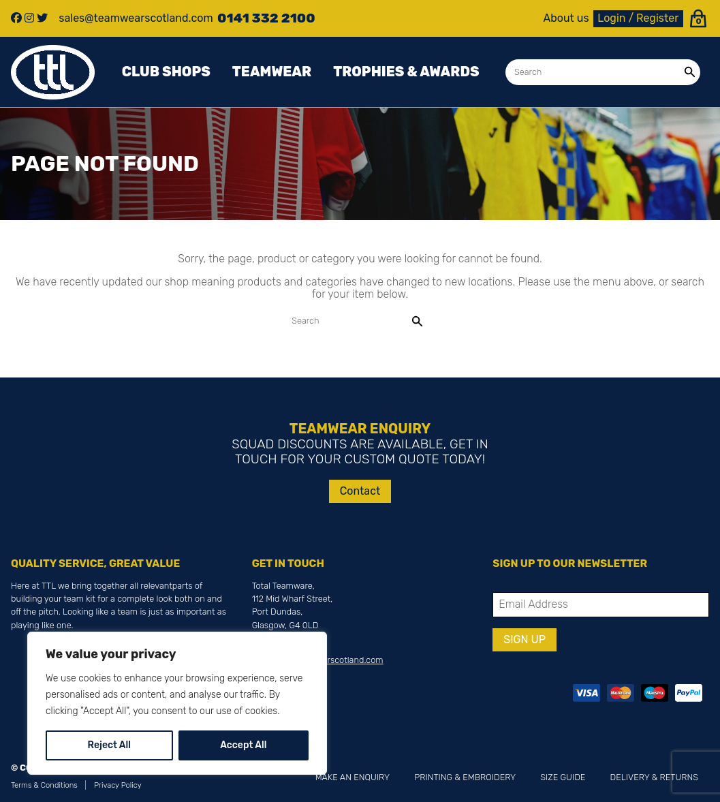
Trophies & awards (406, 71)
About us (566, 18)
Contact (360, 490)
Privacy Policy (118, 785)
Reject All (109, 745)
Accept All (243, 745)
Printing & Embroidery (465, 777)
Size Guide (562, 777)
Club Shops (166, 71)
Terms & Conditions (44, 785)
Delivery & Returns (654, 777)
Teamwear (271, 71)
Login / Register (637, 18)
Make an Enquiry (352, 777)
